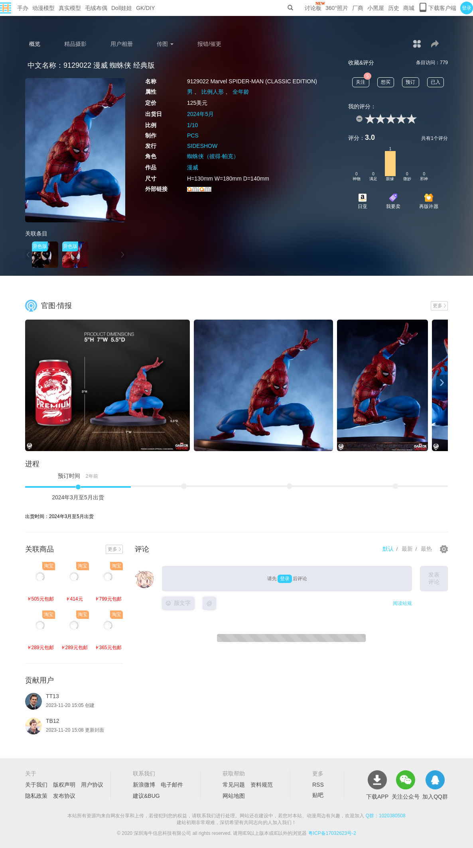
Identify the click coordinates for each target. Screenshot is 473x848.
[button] (28, 254)
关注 (362, 81)
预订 (410, 82)
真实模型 (70, 8)
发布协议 (64, 796)
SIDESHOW (202, 146)
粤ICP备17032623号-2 (332, 833)
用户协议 (92, 784)
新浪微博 (144, 784)
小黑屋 (375, 8)
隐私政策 (36, 796)
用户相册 (121, 44)
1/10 (192, 125)
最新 (407, 549)
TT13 (52, 696)
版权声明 (64, 784)
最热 (426, 549)
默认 (388, 549)
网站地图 (234, 796)
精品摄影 (75, 44)
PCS (193, 135)
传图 (165, 44)
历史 (393, 8)
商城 (408, 8)
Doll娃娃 (121, 8)
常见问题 (234, 784)
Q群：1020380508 (386, 816)
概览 (34, 44)
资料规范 (261, 784)
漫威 (192, 167)
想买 (385, 82)
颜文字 (178, 603)
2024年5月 (200, 114)
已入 (435, 82)
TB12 (52, 721)
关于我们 (36, 784)
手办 (22, 8)
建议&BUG (146, 796)
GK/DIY (145, 8)
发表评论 (433, 578)
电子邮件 (172, 784)
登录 (466, 8)
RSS (318, 784)
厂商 (357, 8)
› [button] (441, 382)
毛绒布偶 (96, 8)
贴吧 (317, 795)
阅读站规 (402, 603)
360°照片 (336, 8)
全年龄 (241, 91)
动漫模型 (43, 8)
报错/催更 (209, 44)
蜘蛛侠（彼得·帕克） (213, 156)
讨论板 (313, 8)
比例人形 (212, 91)
